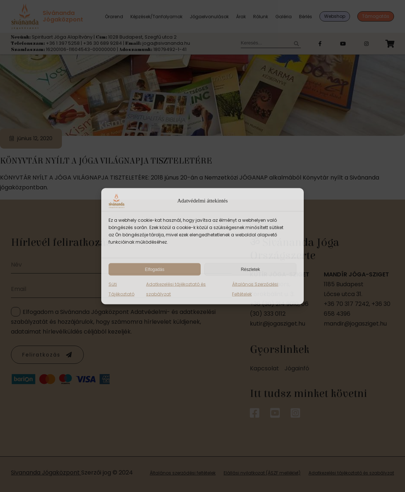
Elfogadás (154, 269)
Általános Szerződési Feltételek (255, 289)
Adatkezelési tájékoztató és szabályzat (176, 289)
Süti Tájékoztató (121, 289)
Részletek (250, 269)
